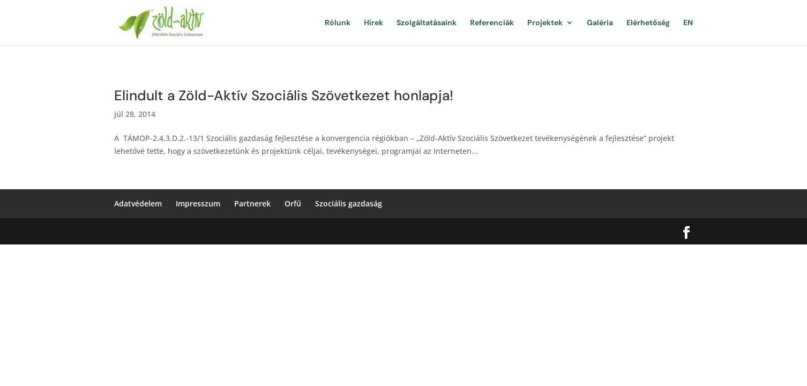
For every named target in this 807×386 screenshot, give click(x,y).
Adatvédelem (138, 203)
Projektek (545, 23)
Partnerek (252, 203)
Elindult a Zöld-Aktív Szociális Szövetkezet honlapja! (283, 95)
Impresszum (198, 203)
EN (688, 23)
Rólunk (337, 23)
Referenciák (492, 23)
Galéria (600, 23)
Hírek (373, 23)
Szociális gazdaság (348, 203)
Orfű (293, 203)
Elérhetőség (648, 23)
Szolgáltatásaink (427, 23)
